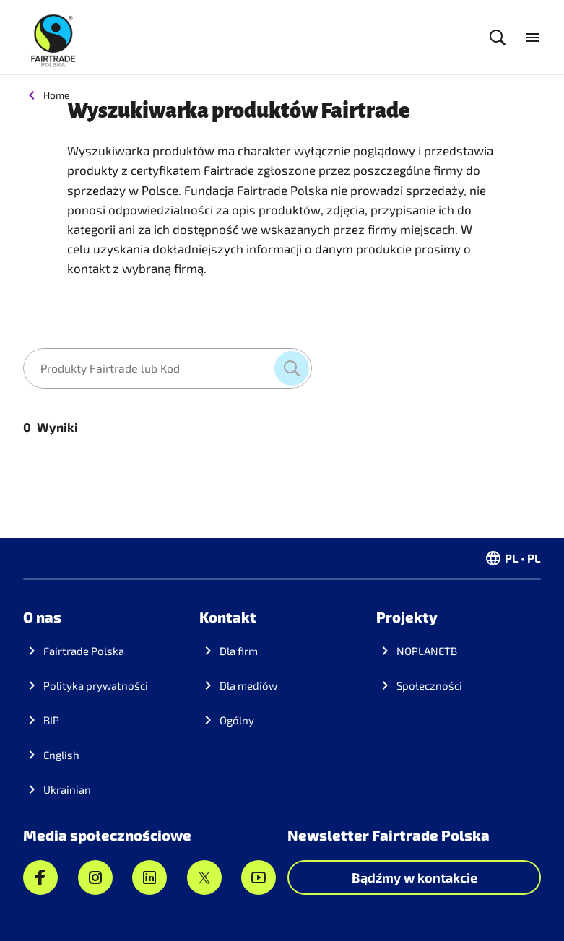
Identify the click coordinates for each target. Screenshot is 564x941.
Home (56, 95)
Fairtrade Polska (83, 650)
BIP (51, 720)
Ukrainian (67, 789)
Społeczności (429, 685)
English (61, 754)
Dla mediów (248, 685)
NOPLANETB (426, 650)
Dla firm (239, 650)
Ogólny (237, 720)
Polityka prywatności (95, 685)
